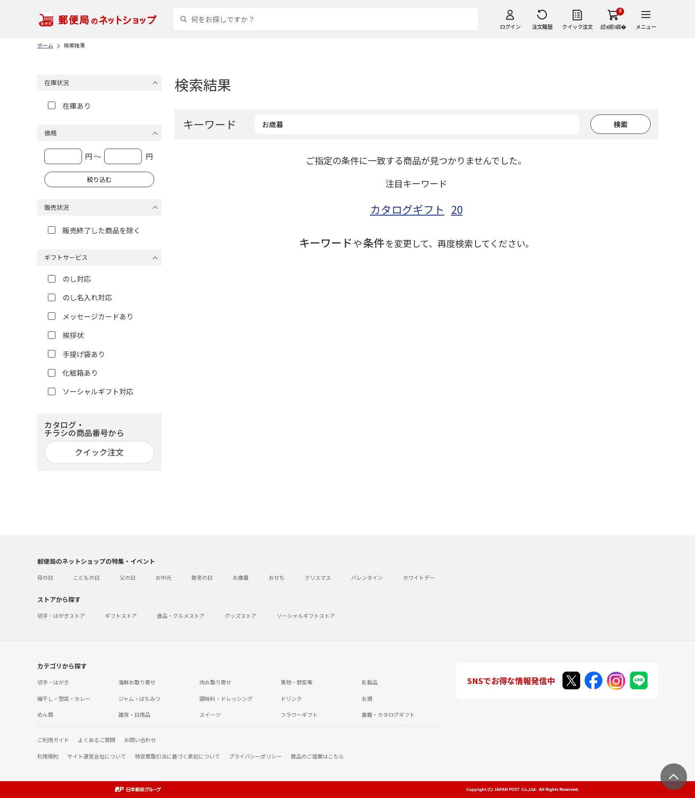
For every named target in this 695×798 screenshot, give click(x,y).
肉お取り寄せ (215, 682)
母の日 (45, 577)
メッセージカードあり (90, 316)
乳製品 (370, 682)
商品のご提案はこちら (317, 756)
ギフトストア (121, 615)
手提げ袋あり (76, 354)
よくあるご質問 (96, 739)
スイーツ (210, 714)
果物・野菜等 (296, 682)
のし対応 (69, 278)
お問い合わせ (140, 739)
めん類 (45, 714)
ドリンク (291, 698)
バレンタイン (367, 577)
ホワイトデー (419, 577)
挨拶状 (66, 335)
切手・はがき (53, 682)
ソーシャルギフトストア (306, 615)
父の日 (128, 577)
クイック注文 (577, 26)
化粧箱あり (73, 372)
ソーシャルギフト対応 (90, 391)
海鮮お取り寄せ (137, 682)
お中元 (164, 577)
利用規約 (48, 756)
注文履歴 (542, 26)
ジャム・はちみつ (139, 698)
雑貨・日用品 (134, 714)
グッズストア (241, 615)
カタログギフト (407, 209)
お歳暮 (241, 577)
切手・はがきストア (61, 615)
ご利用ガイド (53, 739)
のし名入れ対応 (80, 297)
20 (457, 209)
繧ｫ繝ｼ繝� (613, 26)
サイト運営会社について (96, 756)
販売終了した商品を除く (94, 230)
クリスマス (318, 577)
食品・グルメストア (181, 615)
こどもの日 (86, 577)
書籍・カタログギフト (388, 714)
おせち (277, 577)
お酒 (367, 698)
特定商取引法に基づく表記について (177, 756)
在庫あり (69, 105)
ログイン (510, 26)
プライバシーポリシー (255, 756)
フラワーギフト (299, 714)
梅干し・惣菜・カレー (63, 698)
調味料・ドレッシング (226, 698)
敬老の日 (202, 577)
